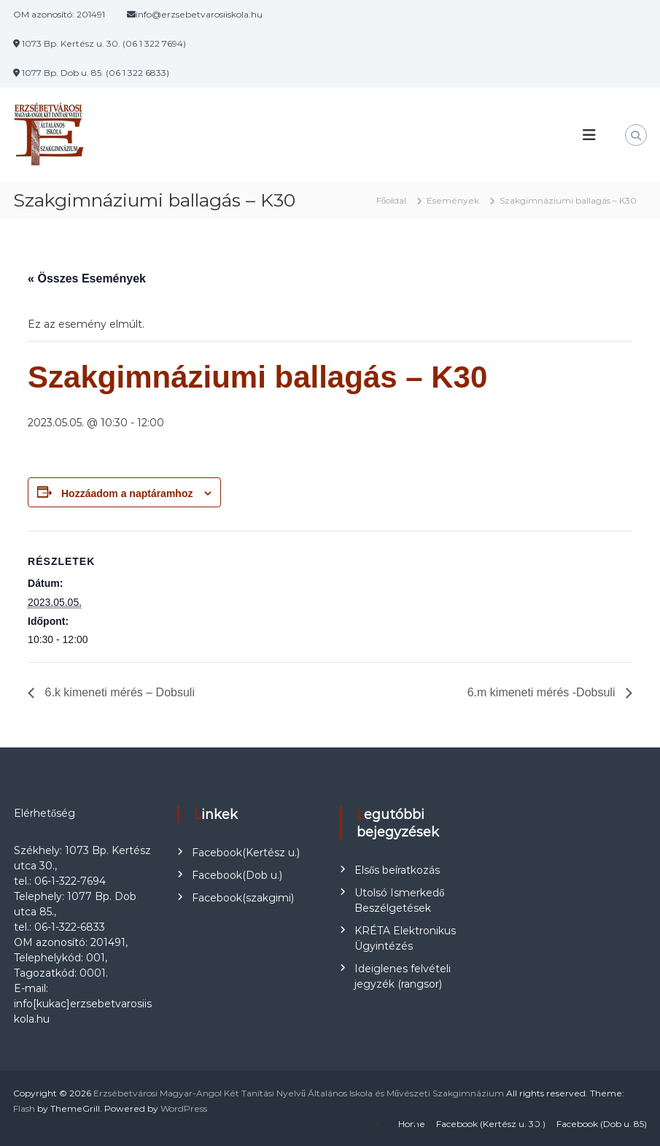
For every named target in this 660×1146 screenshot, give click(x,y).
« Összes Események (87, 278)
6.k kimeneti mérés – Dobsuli (118, 692)
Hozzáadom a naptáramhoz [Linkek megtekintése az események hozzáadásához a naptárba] (127, 493)
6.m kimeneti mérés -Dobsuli (542, 692)
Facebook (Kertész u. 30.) (491, 1123)
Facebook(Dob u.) (237, 875)
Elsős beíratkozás (397, 870)
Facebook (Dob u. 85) (601, 1123)
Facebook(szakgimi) (243, 897)
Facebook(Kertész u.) (246, 852)
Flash (24, 1108)
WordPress (183, 1108)
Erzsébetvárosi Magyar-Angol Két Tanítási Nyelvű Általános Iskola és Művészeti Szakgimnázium (298, 1093)
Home (411, 1123)
